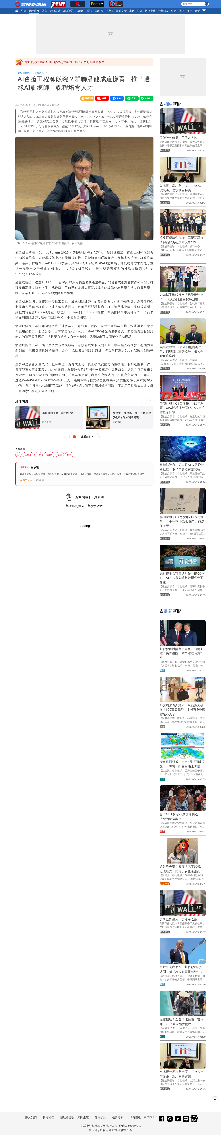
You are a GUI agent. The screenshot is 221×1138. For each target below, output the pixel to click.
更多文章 (40, 480)
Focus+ (80, 11)
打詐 (139, 10)
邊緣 (60, 454)
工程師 (28, 454)
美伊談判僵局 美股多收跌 (178, 138)
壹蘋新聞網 (24, 72)
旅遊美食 (121, 10)
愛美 (90, 10)
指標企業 (150, 10)
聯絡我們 (48, 1117)
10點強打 (200, 10)
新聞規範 (83, 1117)
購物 (181, 10)
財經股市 (34, 10)
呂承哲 (45, 104)
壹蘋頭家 (163, 10)
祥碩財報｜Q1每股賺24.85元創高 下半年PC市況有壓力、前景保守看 (182, 521)
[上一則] (144, 401)
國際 (23, 10)
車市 (132, 10)
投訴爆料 (118, 1117)
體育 (44, 10)
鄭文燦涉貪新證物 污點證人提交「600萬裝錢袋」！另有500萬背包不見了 (182, 709)
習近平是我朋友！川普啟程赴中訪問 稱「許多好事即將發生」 (66, 62)
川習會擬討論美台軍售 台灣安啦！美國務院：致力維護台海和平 (182, 653)
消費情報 (135, 1117)
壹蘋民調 (55, 10)
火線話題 (68, 10)
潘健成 (49, 454)
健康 (173, 10)
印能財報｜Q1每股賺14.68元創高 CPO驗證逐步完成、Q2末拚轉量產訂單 (182, 407)
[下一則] (150, 401)
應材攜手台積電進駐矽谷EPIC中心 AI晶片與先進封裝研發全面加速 (182, 577)
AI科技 (99, 10)
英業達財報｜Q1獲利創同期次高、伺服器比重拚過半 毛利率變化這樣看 (182, 351)
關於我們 (31, 1117)
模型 (69, 454)
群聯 (38, 454)
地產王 (110, 10)
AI (18, 454)
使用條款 (100, 1117)
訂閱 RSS (26, 480)
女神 (189, 10)
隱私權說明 (66, 1117)
